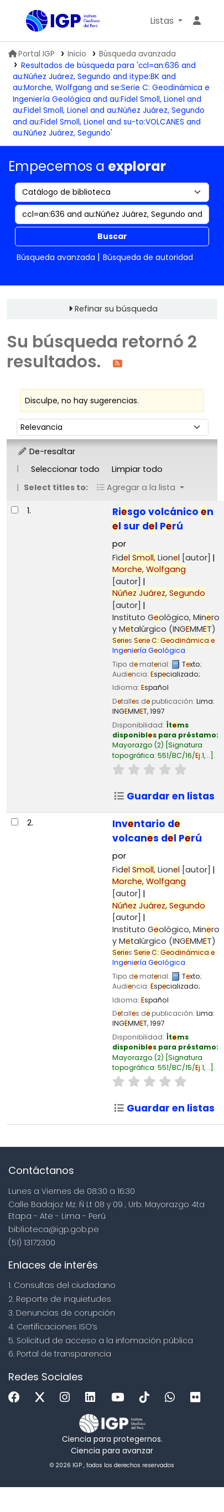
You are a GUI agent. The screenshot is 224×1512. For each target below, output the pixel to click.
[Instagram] (67, 1398)
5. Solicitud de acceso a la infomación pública (100, 1340)
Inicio (76, 54)
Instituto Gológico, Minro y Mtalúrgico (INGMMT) (166, 623)
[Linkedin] (93, 1398)
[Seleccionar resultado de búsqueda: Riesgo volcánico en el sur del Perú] (14, 509)
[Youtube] (120, 1398)
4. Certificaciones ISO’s (52, 1326)
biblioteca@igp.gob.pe (53, 1229)
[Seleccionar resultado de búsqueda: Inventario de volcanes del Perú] (14, 821)
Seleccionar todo (65, 469)
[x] (42, 1398)
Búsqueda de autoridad (148, 257)
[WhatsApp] (172, 1398)
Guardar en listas (164, 796)
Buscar (112, 236)
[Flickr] (198, 1398)
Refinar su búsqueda (116, 308)
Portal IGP (31, 54)
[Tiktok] (147, 1398)
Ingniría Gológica (163, 645)
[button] (166, 21)
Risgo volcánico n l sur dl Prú (162, 519)
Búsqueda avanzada (137, 54)
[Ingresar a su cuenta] (197, 21)
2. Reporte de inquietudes (59, 1299)
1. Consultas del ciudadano (62, 1285)
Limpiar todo (137, 469)
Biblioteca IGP (30, 21)
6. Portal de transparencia (59, 1353)
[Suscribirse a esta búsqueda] (118, 362)
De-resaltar (46, 451)
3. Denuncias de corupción (61, 1312)
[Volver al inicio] (191, 1478)
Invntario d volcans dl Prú (157, 831)
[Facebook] (16, 1398)
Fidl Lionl (161, 557)
